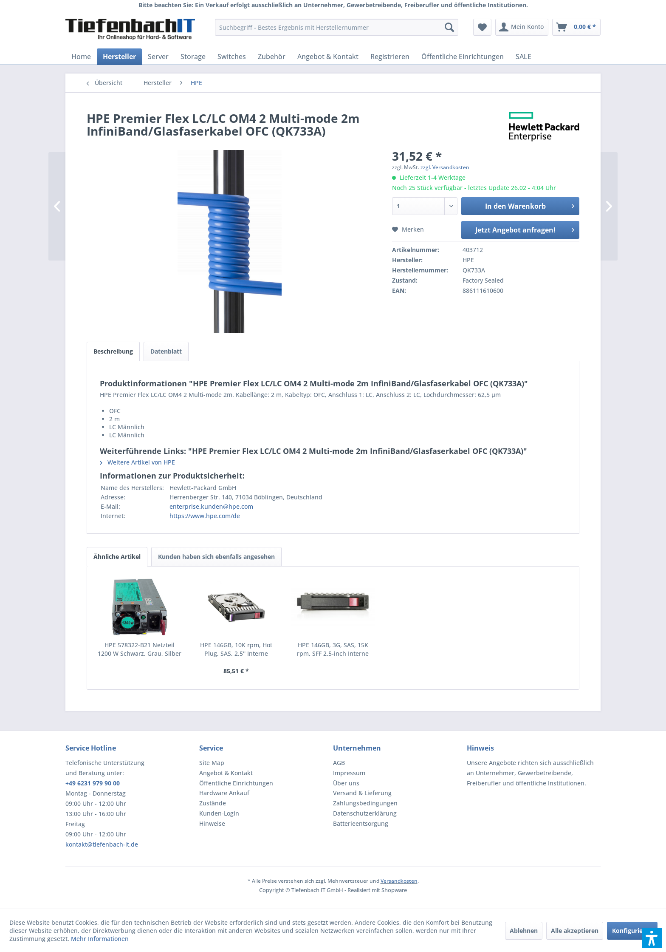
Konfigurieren (632, 930)
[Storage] (193, 56)
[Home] (81, 56)
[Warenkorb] (576, 27)
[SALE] (523, 56)
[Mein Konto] (521, 27)
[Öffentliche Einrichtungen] (462, 56)
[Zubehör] (271, 56)
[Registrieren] (389, 56)
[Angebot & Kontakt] (327, 56)
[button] (652, 938)
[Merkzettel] (482, 27)
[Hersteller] (119, 56)
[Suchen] (449, 27)
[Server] (158, 56)
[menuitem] (336, 27)
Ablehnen (524, 930)
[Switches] (232, 56)
